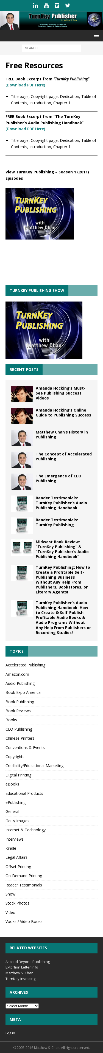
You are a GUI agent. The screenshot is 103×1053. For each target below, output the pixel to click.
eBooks (12, 784)
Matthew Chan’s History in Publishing (62, 434)
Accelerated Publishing (25, 665)
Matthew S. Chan (19, 972)
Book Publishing (19, 701)
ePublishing (15, 802)
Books (11, 719)
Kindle (10, 848)
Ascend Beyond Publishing (27, 961)
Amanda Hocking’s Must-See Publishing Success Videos (60, 393)
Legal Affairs (16, 857)
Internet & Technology (25, 829)
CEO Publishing (18, 729)
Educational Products (24, 793)
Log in (10, 1033)
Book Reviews (18, 710)
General (12, 811)
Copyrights (14, 756)
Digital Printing (18, 775)
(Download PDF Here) (25, 85)
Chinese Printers (19, 738)
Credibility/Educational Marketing (34, 765)
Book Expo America (23, 692)
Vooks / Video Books (24, 921)
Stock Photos (17, 903)
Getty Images (17, 820)
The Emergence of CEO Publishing (58, 478)
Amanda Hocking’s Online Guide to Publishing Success (63, 412)
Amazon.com (17, 674)
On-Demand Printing (23, 875)
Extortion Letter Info (21, 967)
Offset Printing (18, 866)
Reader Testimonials (23, 885)
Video (10, 912)
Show (10, 894)
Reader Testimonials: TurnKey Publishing (57, 522)
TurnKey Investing (20, 978)
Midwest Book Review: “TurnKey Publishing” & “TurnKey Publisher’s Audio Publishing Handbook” (62, 549)
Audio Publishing (20, 683)
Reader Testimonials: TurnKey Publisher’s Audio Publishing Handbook (61, 502)
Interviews (14, 839)
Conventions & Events (25, 747)
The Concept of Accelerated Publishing (64, 456)
